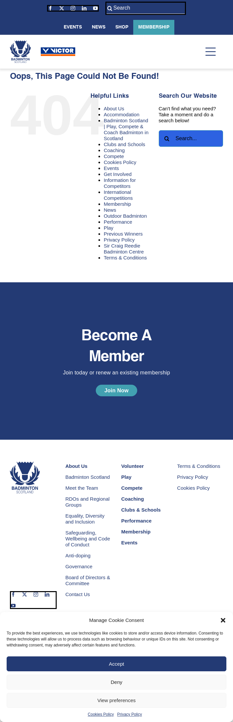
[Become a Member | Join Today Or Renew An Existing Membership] (116, 390)
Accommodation (122, 114)
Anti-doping (77, 555)
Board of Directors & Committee (87, 580)
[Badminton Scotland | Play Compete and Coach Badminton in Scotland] (20, 43)
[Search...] (191, 138)
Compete (114, 156)
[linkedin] (84, 8)
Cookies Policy (101, 714)
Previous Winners (123, 234)
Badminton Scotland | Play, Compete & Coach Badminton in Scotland (126, 129)
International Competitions (118, 195)
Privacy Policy (129, 714)
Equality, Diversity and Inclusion (84, 519)
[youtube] (95, 8)
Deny (116, 682)
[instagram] (73, 8)
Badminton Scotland (87, 477)
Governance (78, 566)
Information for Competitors (120, 183)
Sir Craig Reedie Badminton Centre (124, 248)
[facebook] (50, 8)
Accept (116, 664)
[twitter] (61, 8)
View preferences (116, 700)
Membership (153, 27)
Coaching (114, 150)
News (98, 27)
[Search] (145, 8)
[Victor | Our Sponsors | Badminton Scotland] (58, 50)
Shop (121, 27)
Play (108, 228)
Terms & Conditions (125, 257)
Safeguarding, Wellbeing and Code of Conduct (87, 538)
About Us (114, 108)
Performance (118, 222)
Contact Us (77, 594)
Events (73, 27)
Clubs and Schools (124, 144)
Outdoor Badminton (125, 216)
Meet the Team (81, 488)
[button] (223, 620)
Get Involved (118, 174)
